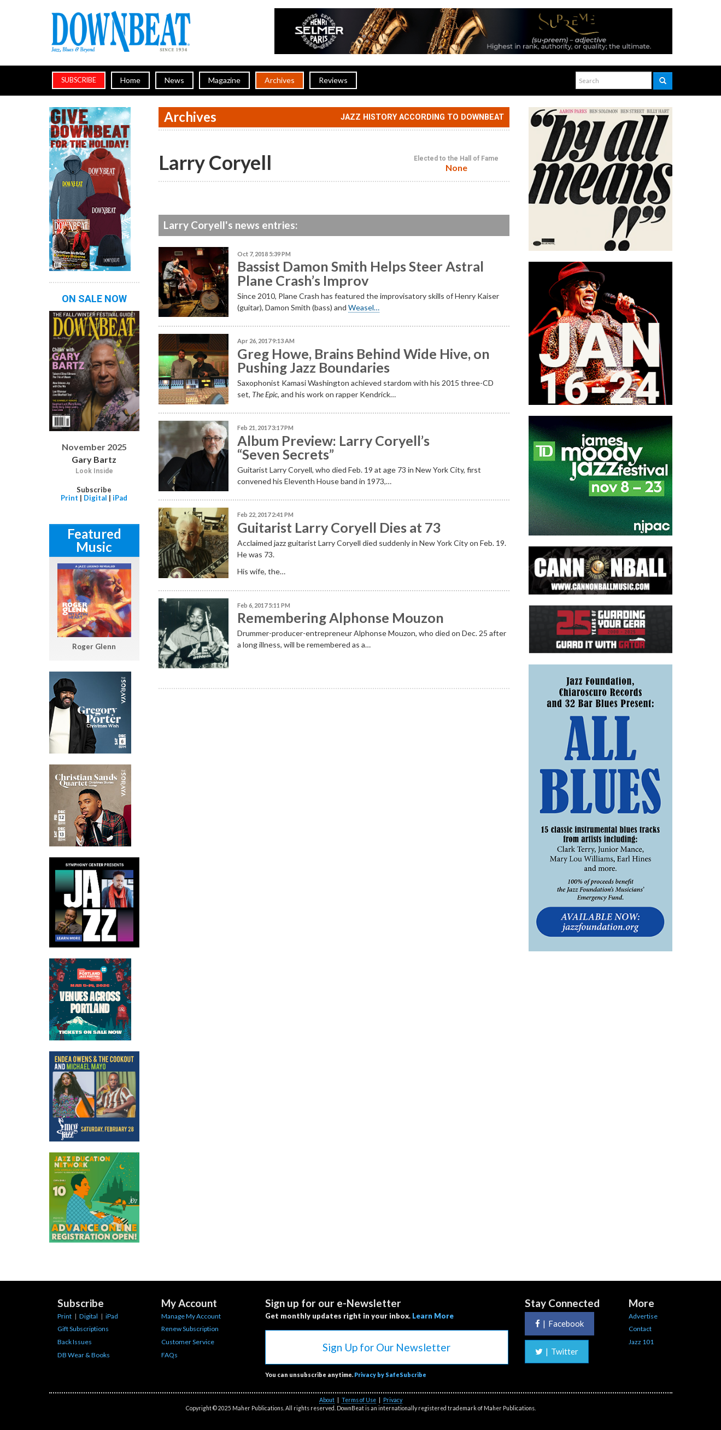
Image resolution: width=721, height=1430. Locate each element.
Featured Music (94, 540)
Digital (95, 497)
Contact (640, 1329)
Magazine (224, 80)
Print (69, 497)
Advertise (643, 1316)
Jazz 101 (641, 1342)
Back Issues (74, 1342)
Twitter (556, 1351)
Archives (280, 80)
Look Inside (94, 471)
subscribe (78, 80)
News (174, 80)
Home (130, 80)
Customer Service (187, 1342)
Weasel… (363, 307)
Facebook (559, 1323)
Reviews (333, 80)
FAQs (169, 1355)
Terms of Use (359, 1400)
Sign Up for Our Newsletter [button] (386, 1347)
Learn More (433, 1315)
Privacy (392, 1400)
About (327, 1400)
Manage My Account (191, 1316)
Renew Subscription (190, 1329)
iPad (120, 497)
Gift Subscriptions (83, 1329)
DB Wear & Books (83, 1355)
